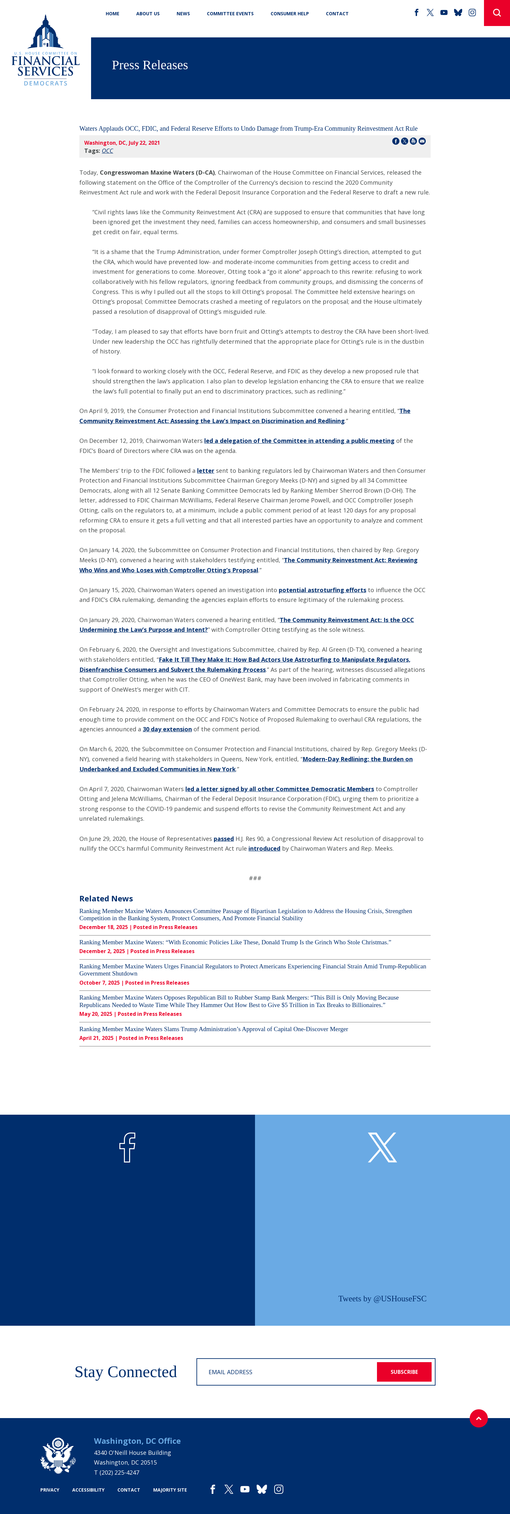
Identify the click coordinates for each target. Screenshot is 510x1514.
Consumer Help (290, 13)
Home (112, 13)
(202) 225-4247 (119, 1472)
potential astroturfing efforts (322, 590)
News (183, 13)
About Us (148, 13)
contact (128, 1490)
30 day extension (167, 729)
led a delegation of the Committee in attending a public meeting (299, 441)
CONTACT (337, 13)
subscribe (404, 1371)
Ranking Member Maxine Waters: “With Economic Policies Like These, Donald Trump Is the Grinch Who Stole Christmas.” (235, 942)
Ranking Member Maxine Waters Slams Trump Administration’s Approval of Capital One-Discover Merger (213, 1029)
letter (205, 470)
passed (224, 839)
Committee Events (230, 13)
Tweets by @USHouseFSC (382, 1298)
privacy (49, 1490)
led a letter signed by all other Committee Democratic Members (279, 789)
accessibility (88, 1490)
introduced (264, 848)
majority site (170, 1490)
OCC (107, 150)
